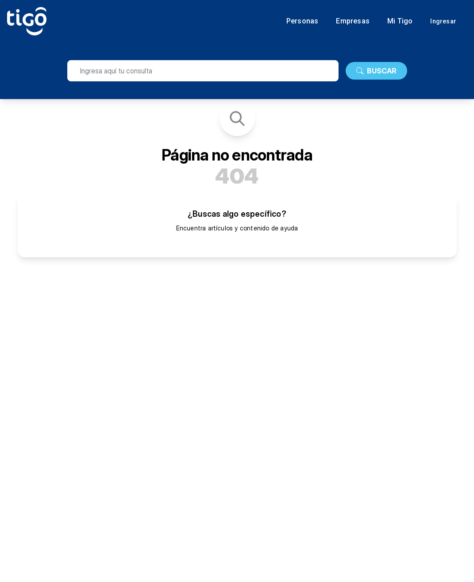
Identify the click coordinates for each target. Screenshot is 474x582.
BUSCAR (376, 70)
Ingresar (443, 21)
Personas (302, 21)
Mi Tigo (399, 21)
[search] (203, 70)
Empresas (353, 21)
